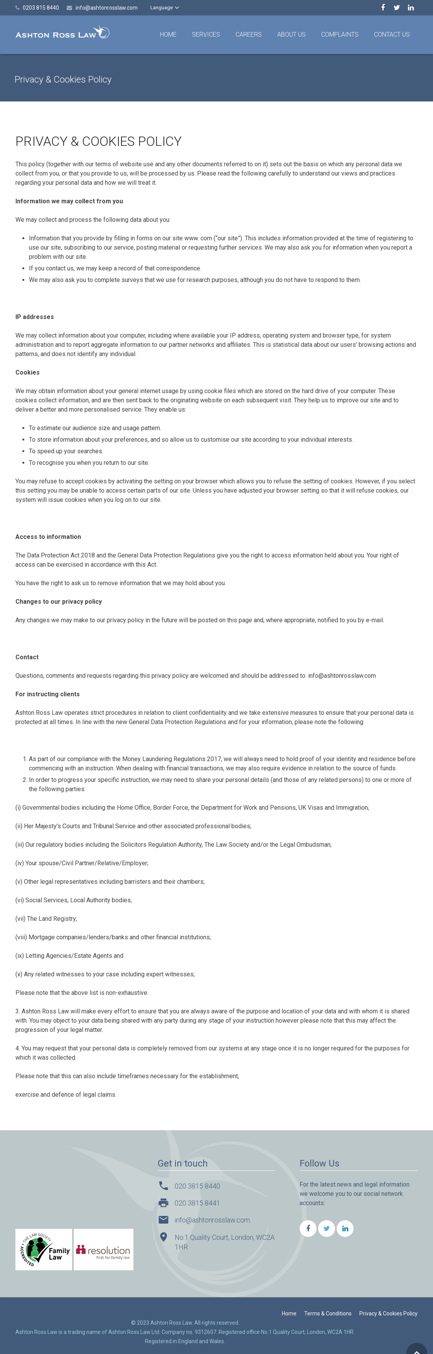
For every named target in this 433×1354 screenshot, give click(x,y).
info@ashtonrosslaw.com (107, 8)
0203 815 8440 (41, 8)
